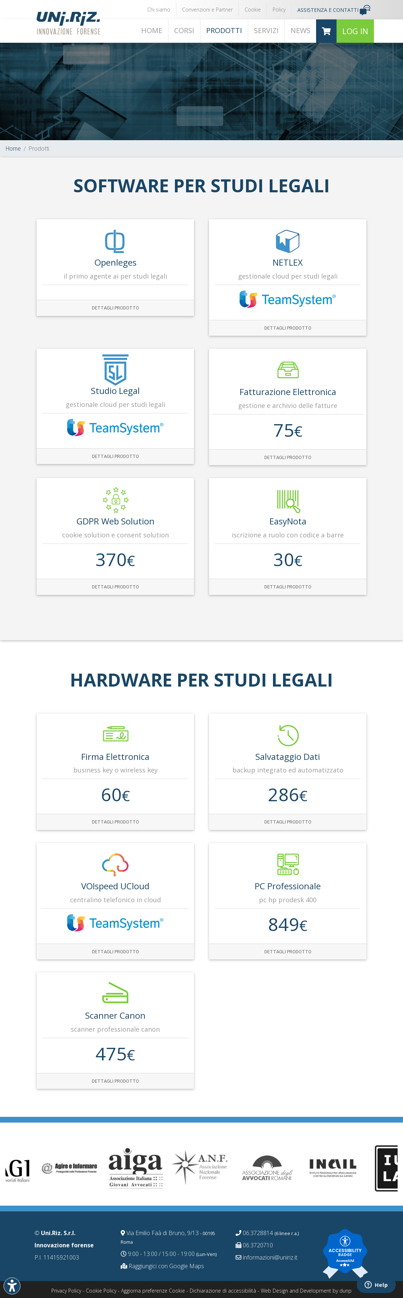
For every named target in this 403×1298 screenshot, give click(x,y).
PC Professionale (288, 886)
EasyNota (287, 521)
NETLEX (288, 262)
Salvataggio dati (287, 756)
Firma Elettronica (115, 756)
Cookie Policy (101, 1290)
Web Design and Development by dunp (306, 1290)
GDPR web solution (115, 521)
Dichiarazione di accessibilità (223, 1290)
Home (13, 148)
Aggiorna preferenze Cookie (153, 1290)
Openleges (115, 262)
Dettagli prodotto (115, 308)
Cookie (253, 9)
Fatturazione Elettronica (288, 392)
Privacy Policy (66, 1290)
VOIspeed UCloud (115, 886)
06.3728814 (267, 1233)
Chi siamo (158, 9)
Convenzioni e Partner (207, 9)
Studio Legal (115, 390)
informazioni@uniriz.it (266, 1257)
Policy (279, 9)
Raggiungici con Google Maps (162, 1266)
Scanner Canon (115, 1015)
